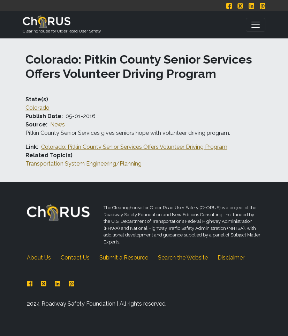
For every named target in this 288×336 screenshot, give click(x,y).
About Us (39, 257)
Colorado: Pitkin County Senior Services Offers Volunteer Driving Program (134, 147)
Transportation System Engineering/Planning (83, 163)
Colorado (37, 107)
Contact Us (75, 257)
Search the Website (183, 257)
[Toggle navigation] (255, 25)
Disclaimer (231, 257)
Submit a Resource (123, 257)
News (57, 124)
